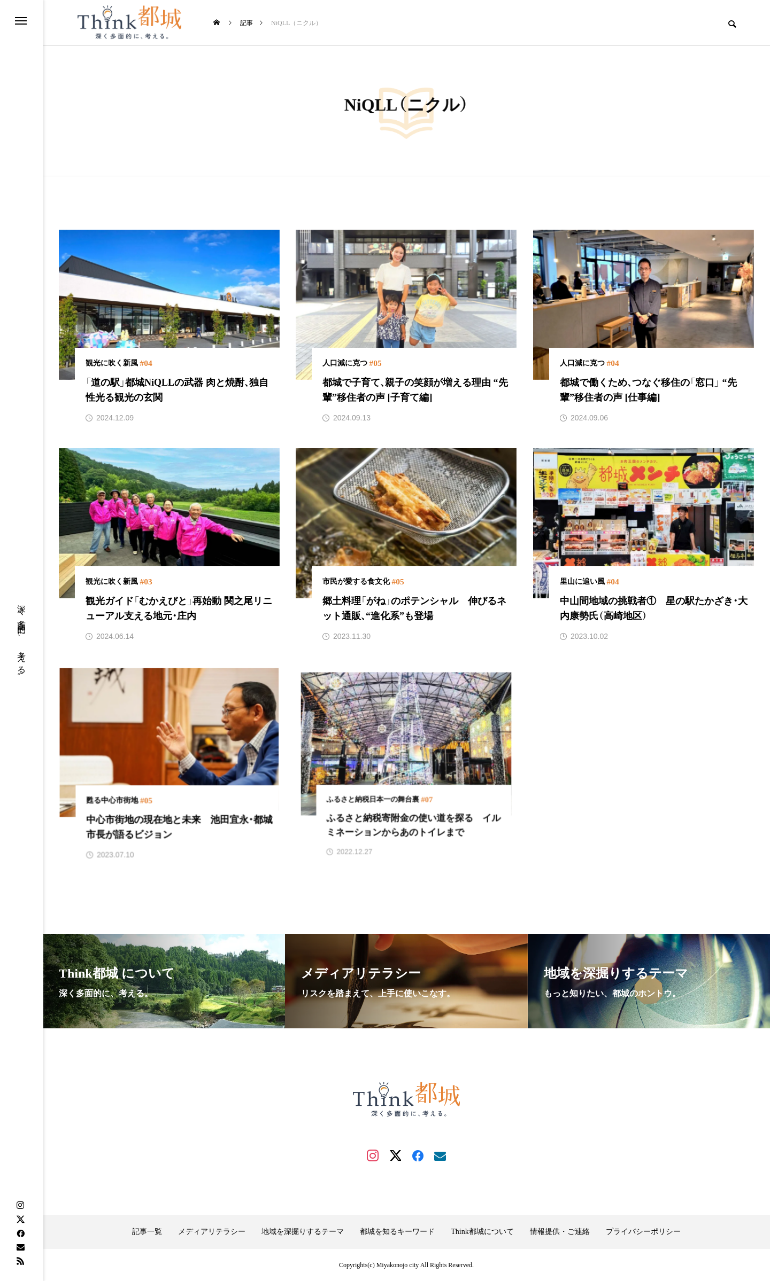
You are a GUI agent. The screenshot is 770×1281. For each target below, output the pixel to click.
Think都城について (482, 1232)
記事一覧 (147, 1232)
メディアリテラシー (211, 1232)
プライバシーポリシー (643, 1232)
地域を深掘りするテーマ (302, 1232)
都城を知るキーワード (397, 1232)
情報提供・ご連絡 (560, 1232)
